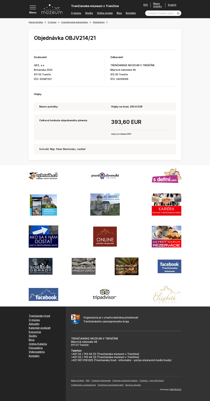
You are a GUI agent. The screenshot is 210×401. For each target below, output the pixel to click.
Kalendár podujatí (40, 327)
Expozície (35, 332)
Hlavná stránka (36, 22)
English (172, 5)
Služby (89, 13)
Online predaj (105, 13)
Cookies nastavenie (101, 380)
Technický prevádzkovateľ (110, 385)
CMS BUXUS (175, 389)
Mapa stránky (157, 5)
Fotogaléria (36, 347)
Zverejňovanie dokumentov (74, 22)
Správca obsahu (133, 385)
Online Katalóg (38, 344)
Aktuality (34, 324)
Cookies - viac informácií (151, 380)
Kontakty (131, 13)
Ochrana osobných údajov (125, 380)
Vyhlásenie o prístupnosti (83, 385)
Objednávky (99, 22)
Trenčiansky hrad (39, 315)
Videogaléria (37, 351)
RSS (145, 5)
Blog (119, 13)
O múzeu (76, 13)
